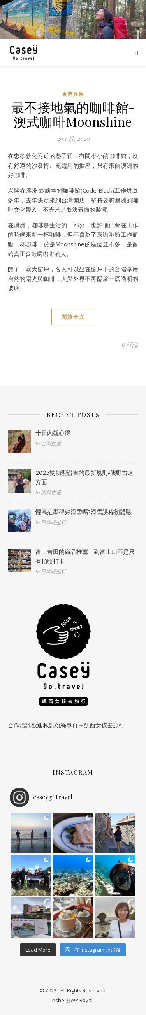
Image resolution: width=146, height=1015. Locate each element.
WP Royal (81, 1000)
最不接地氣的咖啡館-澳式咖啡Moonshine (73, 114)
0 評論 (130, 344)
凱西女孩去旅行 (104, 725)
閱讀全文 (73, 316)
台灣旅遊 (73, 94)
